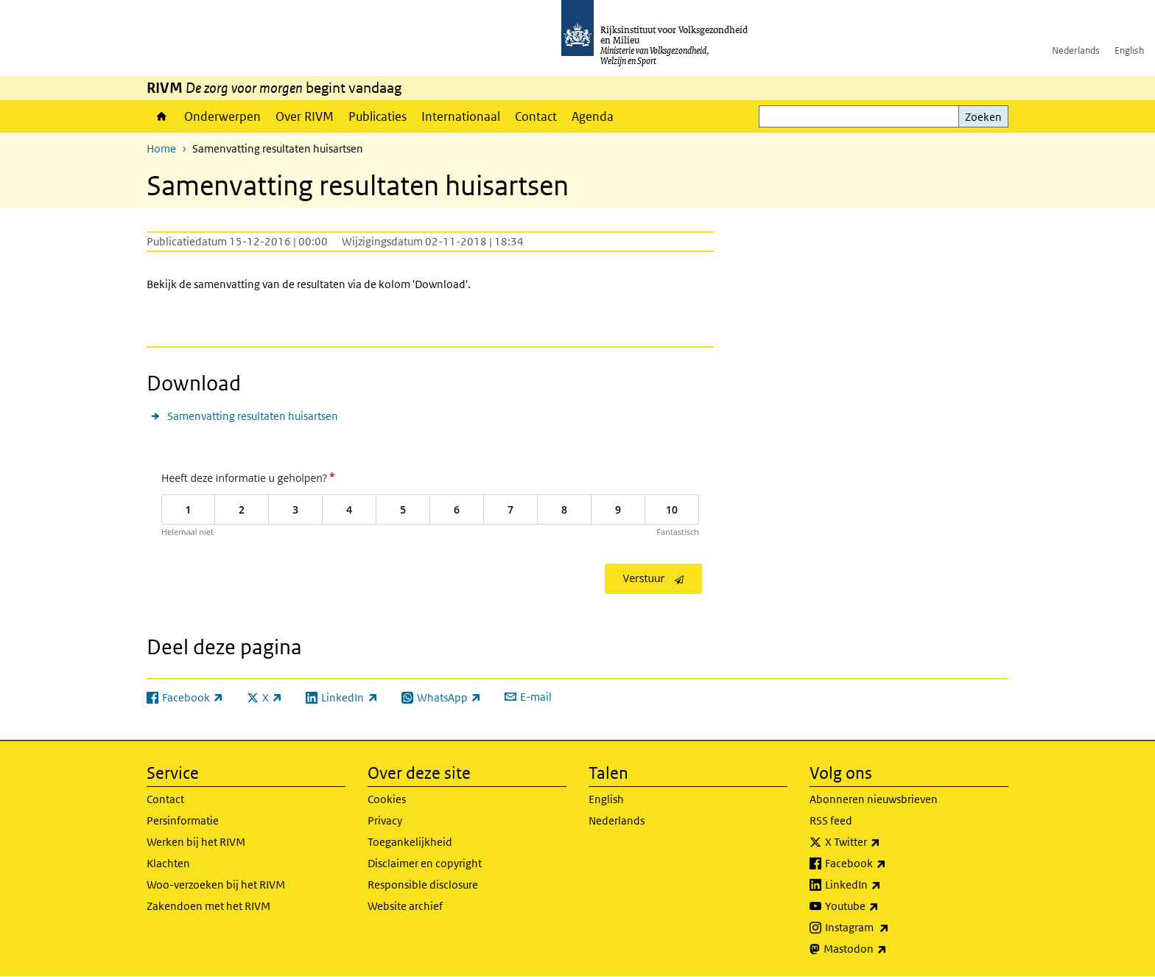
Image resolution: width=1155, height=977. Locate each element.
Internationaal (460, 116)
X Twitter (885, 842)
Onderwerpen (222, 116)
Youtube (884, 906)
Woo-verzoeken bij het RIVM (216, 885)
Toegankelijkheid (410, 842)
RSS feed (831, 820)
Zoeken (983, 117)
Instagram (889, 927)
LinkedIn (885, 885)
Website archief (405, 906)
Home (162, 116)
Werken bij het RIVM (196, 842)
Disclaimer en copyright (425, 863)
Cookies (387, 799)
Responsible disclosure (423, 885)
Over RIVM (304, 116)
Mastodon (888, 949)
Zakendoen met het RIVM (208, 906)
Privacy (385, 820)
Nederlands (1076, 50)
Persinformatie (183, 820)
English (1129, 50)
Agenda (593, 116)
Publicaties (377, 116)
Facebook (888, 863)
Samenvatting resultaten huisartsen (252, 416)
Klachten (168, 863)
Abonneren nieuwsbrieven (874, 799)
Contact (536, 116)
